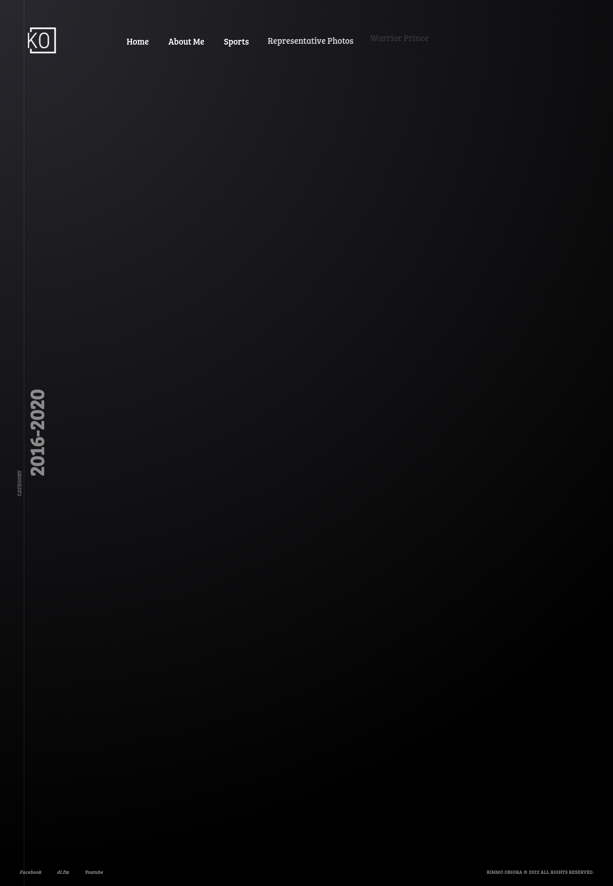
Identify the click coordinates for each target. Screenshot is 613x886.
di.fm (60, 868)
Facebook (30, 871)
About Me (183, 37)
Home (137, 40)
